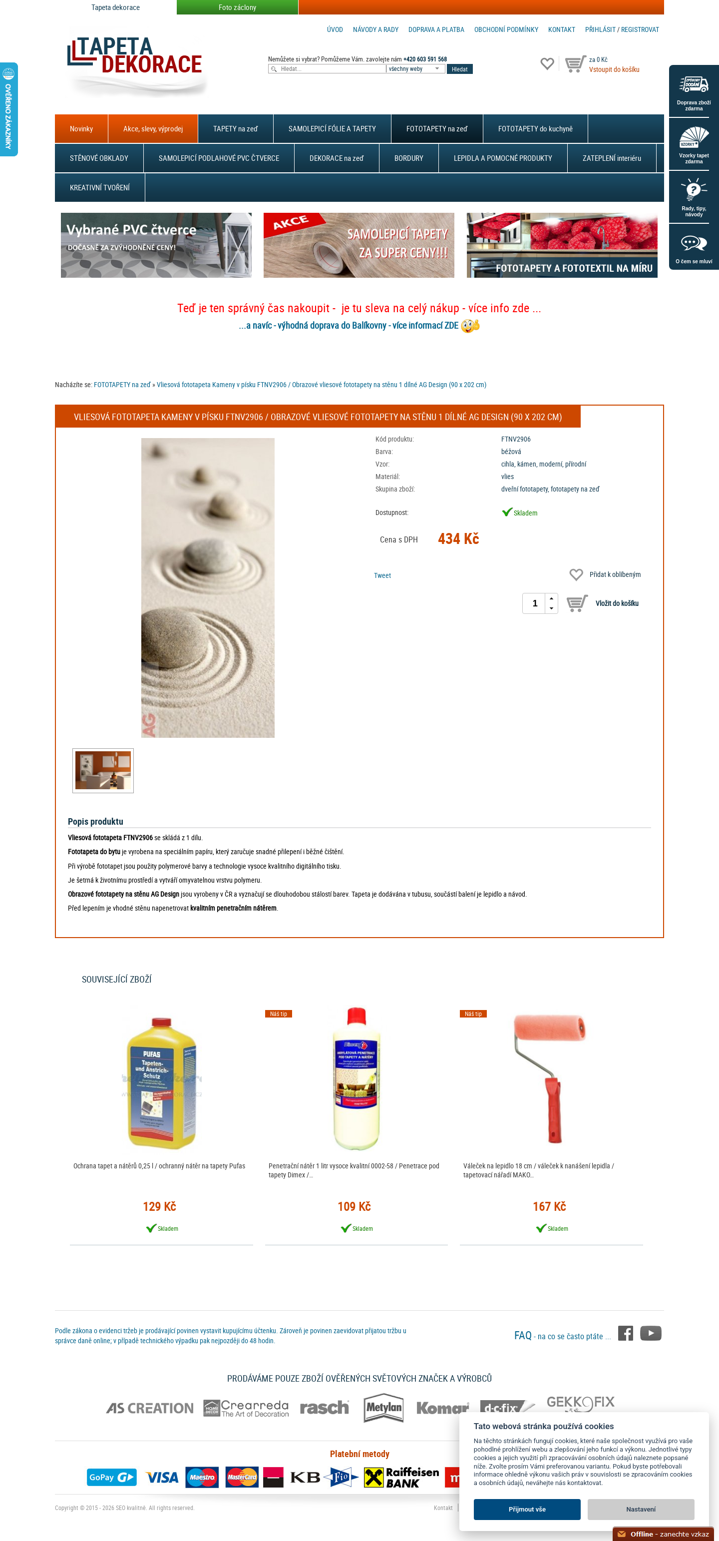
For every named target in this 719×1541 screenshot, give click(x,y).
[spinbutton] (535, 603)
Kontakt (561, 29)
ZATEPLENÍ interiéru (612, 158)
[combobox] (416, 68)
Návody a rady (375, 29)
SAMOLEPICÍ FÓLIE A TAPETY (332, 128)
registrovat (640, 29)
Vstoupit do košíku (614, 69)
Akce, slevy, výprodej (153, 128)
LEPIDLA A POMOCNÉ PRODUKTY (503, 158)
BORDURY (408, 158)
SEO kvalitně (131, 1508)
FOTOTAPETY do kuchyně (535, 128)
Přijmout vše (527, 1509)
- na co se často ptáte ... (563, 1336)
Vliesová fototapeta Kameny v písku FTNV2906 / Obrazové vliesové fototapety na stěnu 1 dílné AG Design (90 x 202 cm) (321, 384)
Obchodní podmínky (506, 29)
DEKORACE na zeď (337, 158)
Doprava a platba (436, 29)
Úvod (335, 29)
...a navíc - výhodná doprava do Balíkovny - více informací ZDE (348, 325)
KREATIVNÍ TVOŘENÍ (100, 187)
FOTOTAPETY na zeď (437, 128)
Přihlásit (600, 29)
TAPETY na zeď (235, 128)
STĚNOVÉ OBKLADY (99, 158)
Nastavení (641, 1509)
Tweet (382, 575)
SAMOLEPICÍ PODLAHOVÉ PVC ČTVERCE (219, 158)
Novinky (81, 128)
